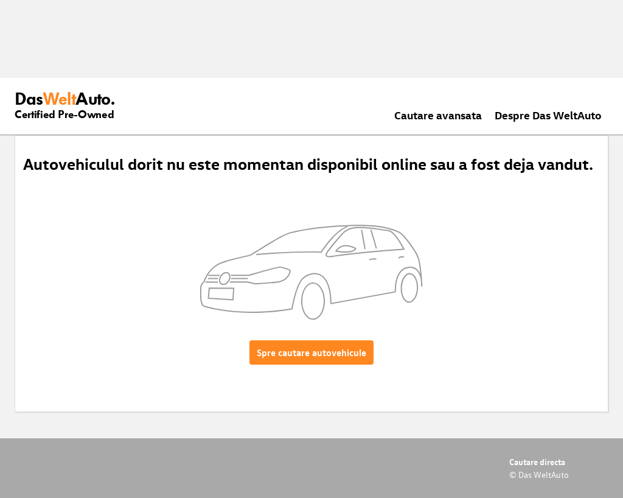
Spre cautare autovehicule (311, 352)
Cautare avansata (438, 115)
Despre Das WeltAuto (548, 115)
